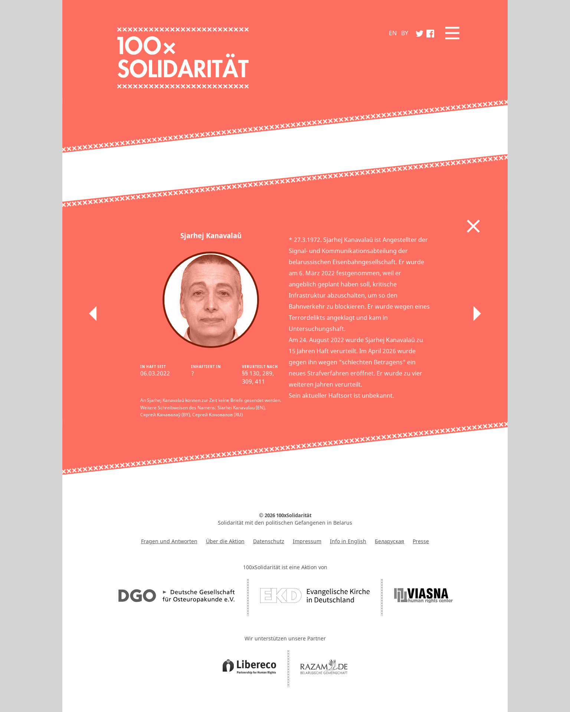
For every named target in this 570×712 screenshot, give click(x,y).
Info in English (348, 541)
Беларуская (389, 541)
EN (393, 33)
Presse (421, 541)
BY (404, 33)
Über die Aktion (225, 541)
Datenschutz (268, 541)
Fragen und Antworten (169, 541)
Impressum (307, 541)
